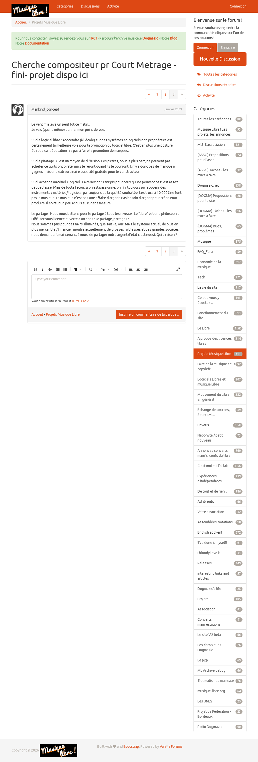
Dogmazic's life (220, 588)
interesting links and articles (220, 575)
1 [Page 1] (157, 94)
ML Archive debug (220, 670)
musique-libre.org (220, 690)
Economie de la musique (220, 264)
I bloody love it (220, 552)
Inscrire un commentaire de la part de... (149, 314)
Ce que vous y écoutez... (220, 300)
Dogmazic (150, 38)
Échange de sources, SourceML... (220, 412)
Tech (220, 277)
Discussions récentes (216, 85)
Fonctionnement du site (220, 315)
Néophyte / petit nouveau (220, 437)
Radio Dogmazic (220, 726)
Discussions (90, 6)
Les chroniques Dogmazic (220, 647)
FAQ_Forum (220, 251)
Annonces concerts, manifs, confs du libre (220, 453)
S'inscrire (228, 48)
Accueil (37, 314)
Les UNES (220, 701)
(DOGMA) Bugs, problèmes (220, 228)
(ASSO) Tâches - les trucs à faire (220, 172)
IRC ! (93, 38)
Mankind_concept (45, 109)
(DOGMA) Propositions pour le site (220, 198)
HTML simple (80, 300)
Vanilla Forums (171, 746)
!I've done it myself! (220, 542)
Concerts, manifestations (220, 621)
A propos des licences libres (220, 340)
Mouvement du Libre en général (220, 397)
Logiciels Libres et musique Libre (220, 381)
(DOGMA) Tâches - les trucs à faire (220, 213)
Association (220, 609)
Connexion (238, 6)
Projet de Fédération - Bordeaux (220, 713)
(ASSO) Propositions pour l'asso (220, 157)
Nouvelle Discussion (220, 58)
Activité (113, 6)
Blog (173, 38)
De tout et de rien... (220, 491)
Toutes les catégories (217, 74)
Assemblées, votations (220, 522)
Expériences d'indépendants (220, 478)
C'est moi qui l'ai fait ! (220, 465)
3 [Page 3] (174, 94)
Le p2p (220, 660)
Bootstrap (131, 746)
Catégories (65, 6)
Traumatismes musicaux (220, 680)
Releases (220, 563)
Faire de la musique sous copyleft (220, 366)
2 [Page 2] (165, 94)
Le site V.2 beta (220, 634)
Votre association (220, 511)
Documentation (37, 43)
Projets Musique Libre (63, 314)
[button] (35, 269)
